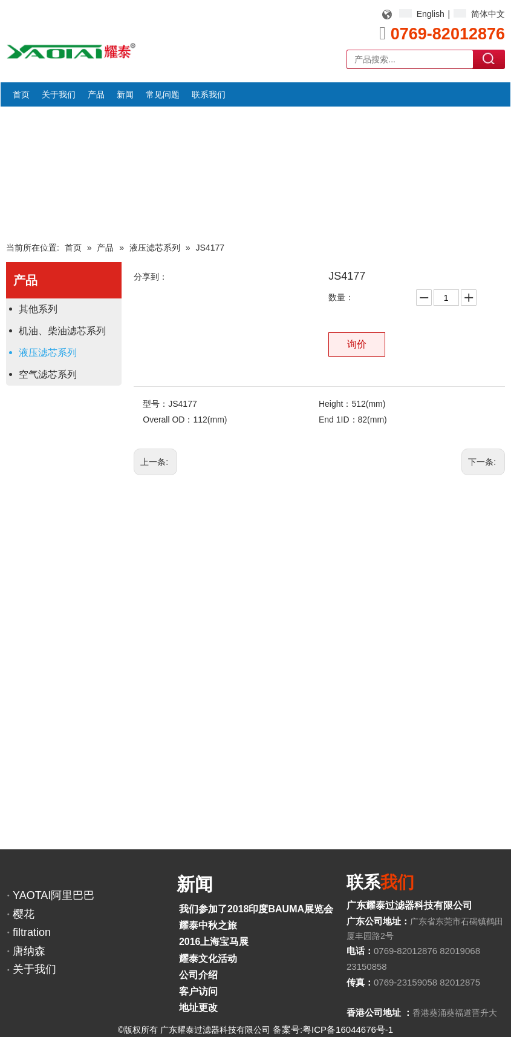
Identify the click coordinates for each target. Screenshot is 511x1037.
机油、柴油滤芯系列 (62, 331)
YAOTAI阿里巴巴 (53, 895)
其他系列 (38, 309)
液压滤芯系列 (48, 352)
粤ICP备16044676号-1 (347, 1029)
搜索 (489, 59)
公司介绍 (198, 975)
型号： (155, 404)
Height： (335, 404)
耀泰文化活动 (208, 958)
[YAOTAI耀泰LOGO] (71, 50)
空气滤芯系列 (48, 374)
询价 (356, 344)
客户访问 (198, 991)
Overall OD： (168, 419)
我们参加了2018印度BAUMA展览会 (256, 909)
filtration (32, 932)
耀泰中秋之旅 (208, 925)
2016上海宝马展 (214, 942)
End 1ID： (338, 419)
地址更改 (198, 1007)
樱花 (23, 914)
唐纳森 (29, 951)
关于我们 (34, 969)
